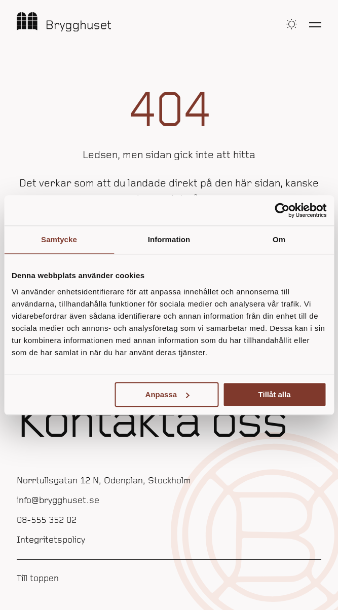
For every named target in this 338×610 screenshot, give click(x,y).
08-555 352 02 (47, 520)
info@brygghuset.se (58, 501)
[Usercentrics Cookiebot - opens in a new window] (282, 210)
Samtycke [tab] (59, 239)
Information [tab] (169, 239)
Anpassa (167, 394)
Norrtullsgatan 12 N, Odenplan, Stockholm (104, 481)
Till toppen (38, 579)
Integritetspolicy (51, 540)
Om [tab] (279, 239)
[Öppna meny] (315, 24)
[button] (291, 24)
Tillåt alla (274, 394)
